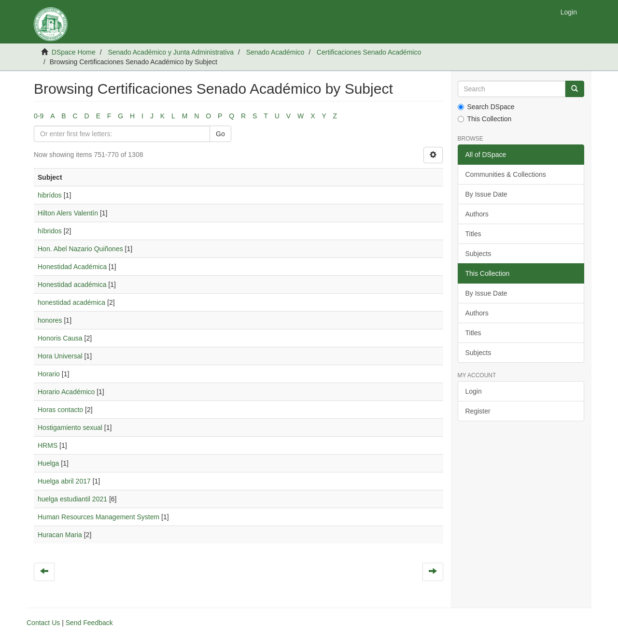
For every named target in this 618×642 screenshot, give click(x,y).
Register (478, 411)
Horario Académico (66, 392)
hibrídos (50, 195)
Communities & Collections (505, 174)
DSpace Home (74, 52)
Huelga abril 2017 (64, 481)
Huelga (48, 463)
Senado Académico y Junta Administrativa (171, 52)
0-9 (38, 116)
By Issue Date (486, 194)
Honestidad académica (72, 284)
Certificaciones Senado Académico (369, 52)
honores (50, 320)
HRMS (47, 445)
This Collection (485, 119)
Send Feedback (89, 623)
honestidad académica (71, 302)
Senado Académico (275, 52)
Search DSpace (486, 107)
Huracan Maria (60, 535)
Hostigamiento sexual (70, 427)
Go (220, 134)
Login (473, 391)
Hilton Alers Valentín (68, 213)
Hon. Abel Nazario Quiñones (80, 249)
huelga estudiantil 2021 (72, 499)
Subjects (478, 253)
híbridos (50, 231)
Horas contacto (60, 410)
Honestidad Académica (72, 267)
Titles (473, 234)
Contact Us (43, 623)
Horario (49, 374)
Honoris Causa (60, 338)
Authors (477, 214)
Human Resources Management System (98, 517)
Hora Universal (60, 356)
